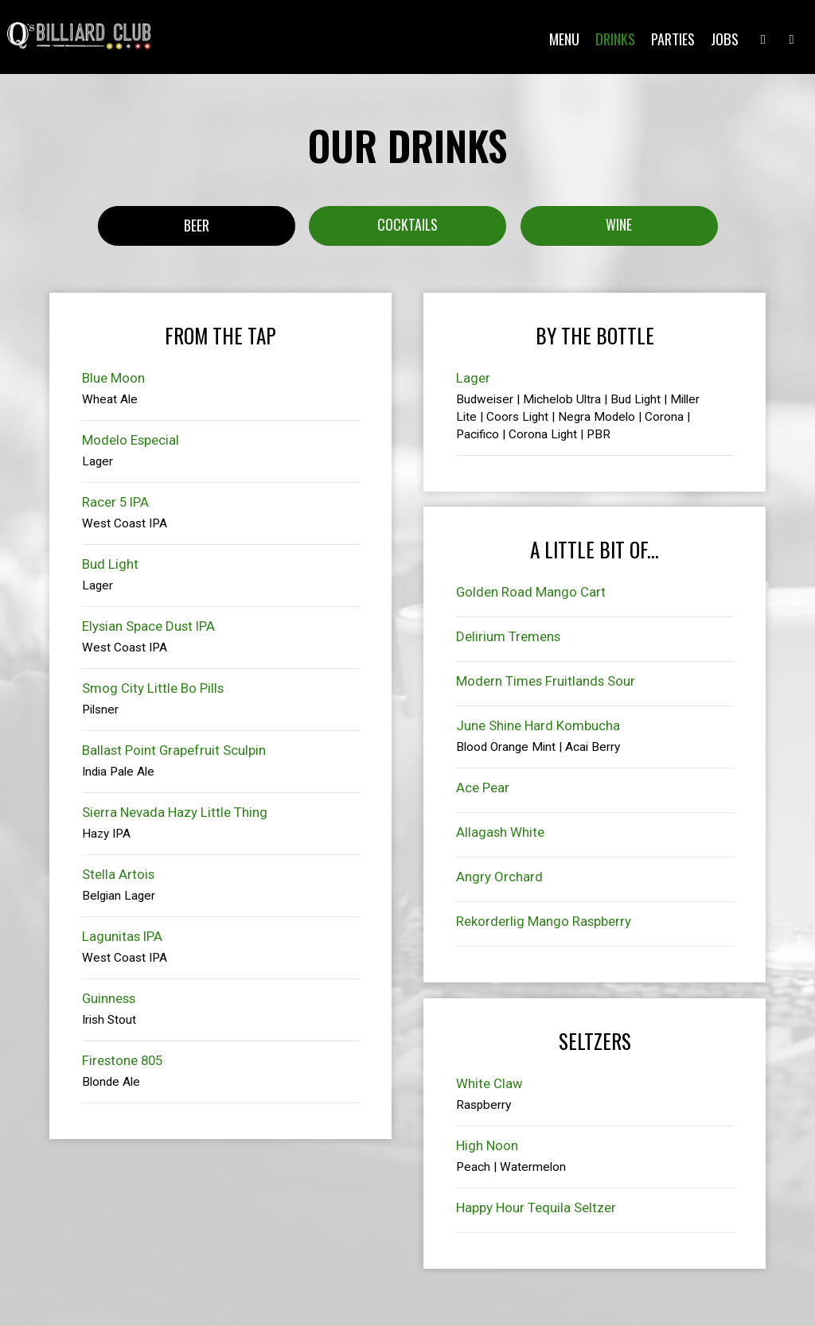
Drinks (613, 40)
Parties (670, 40)
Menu (562, 40)
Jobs (722, 40)
